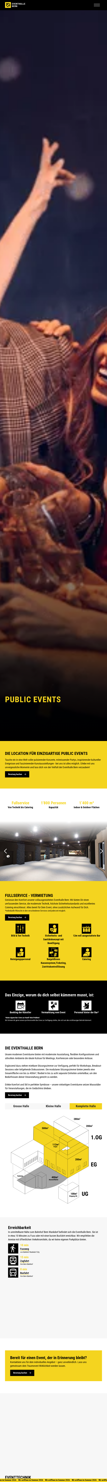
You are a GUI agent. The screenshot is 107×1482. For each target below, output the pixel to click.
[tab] (21, 1106)
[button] (97, 5)
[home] (15, 5)
